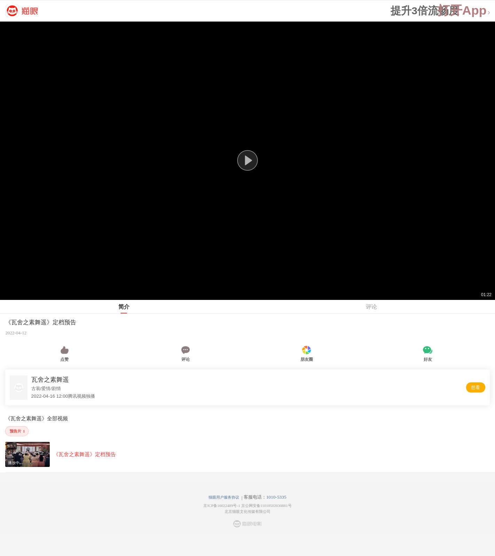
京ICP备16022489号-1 (221, 505)
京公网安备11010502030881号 (266, 505)
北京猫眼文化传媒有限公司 (247, 511)
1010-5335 (276, 497)
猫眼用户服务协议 (224, 497)
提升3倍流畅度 (425, 11)
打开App (464, 10)
